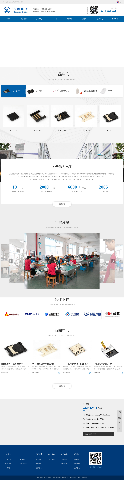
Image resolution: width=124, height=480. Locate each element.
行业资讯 (77, 463)
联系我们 (100, 19)
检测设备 (39, 463)
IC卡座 (22, 459)
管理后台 (84, 477)
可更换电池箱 (22, 463)
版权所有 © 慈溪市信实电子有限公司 (47, 477)
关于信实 (24, 19)
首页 (9, 19)
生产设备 (39, 468)
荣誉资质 (64, 463)
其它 (8, 468)
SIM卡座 (8, 459)
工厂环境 (54, 19)
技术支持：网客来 (76, 477)
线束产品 (8, 463)
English (119, 2)
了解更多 (62, 204)
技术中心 (77, 468)
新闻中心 (85, 19)
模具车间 (39, 459)
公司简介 (64, 459)
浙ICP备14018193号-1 (64, 477)
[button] (59, 64)
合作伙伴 (70, 19)
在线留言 (115, 19)
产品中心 (39, 19)
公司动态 (77, 459)
